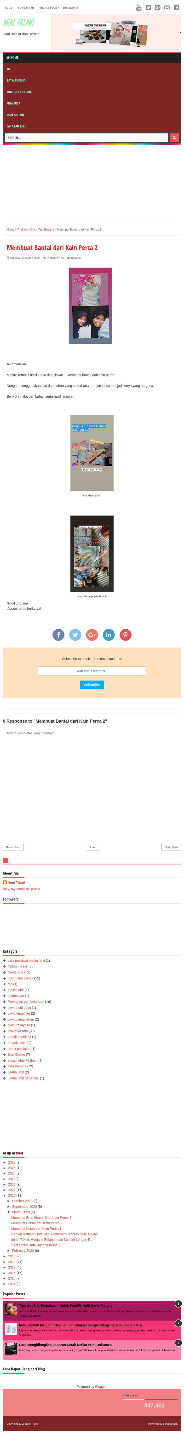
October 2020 (22, 1201)
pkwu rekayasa (19, 1025)
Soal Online (15, 114)
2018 (12, 1262)
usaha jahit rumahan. (23, 1078)
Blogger (100, 1387)
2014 (12, 1284)
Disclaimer (71, 7)
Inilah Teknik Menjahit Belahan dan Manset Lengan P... (52, 1240)
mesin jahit (16, 990)
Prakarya (13, 103)
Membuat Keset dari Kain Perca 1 (36, 1229)
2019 (12, 1256)
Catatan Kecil (16, 126)
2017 (12, 1267)
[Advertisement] (95, 181)
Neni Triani (18, 23)
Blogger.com (170, 1423)
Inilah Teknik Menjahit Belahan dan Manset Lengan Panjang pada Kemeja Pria (81, 1325)
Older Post (171, 847)
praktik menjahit (19, 1037)
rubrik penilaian (19, 1049)
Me (8, 68)
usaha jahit (16, 1072)
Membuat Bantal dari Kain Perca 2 (36, 1223)
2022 (12, 1184)
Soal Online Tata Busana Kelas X (36, 1245)
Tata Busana (15, 80)
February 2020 (23, 1251)
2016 (12, 1273)
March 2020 (21, 1212)
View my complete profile (21, 889)
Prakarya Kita (55, 257)
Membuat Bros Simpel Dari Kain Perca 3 (41, 1218)
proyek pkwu (17, 1043)
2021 (12, 1190)
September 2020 (25, 1207)
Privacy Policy (49, 7)
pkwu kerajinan (19, 1013)
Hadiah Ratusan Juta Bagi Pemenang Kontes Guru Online (54, 1234)
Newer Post (13, 847)
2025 (12, 1168)
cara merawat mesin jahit (26, 960)
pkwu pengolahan (21, 1019)
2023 (12, 1179)
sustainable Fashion (23, 1060)
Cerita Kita (15, 972)
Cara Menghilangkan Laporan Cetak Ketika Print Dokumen (65, 1345)
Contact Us (26, 7)
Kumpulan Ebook (19, 91)
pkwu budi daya (19, 1008)
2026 (12, 1162)
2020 (12, 1195)
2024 (12, 1173)
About (9, 7)
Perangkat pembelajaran (26, 1002)
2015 (12, 1278)
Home (12, 57)
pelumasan (16, 996)
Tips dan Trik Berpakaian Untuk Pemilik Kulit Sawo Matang (65, 1306)
